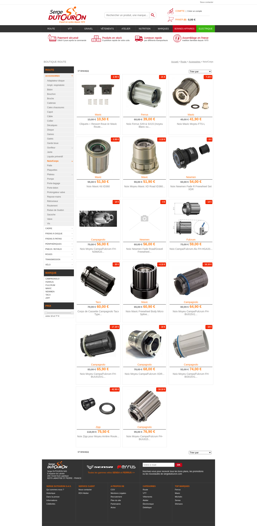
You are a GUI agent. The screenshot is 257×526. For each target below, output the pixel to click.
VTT (70, 28)
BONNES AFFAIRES (184, 28)
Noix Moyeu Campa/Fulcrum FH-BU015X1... (191, 313)
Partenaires (116, 504)
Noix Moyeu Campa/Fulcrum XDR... (145, 373)
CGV (113, 490)
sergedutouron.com (172, 474)
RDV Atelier (84, 493)
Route (51, 28)
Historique (50, 493)
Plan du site (116, 500)
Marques (163, 28)
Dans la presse (52, 497)
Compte (180, 11)
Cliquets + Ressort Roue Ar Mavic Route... (98, 125)
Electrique (206, 28)
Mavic (98, 114)
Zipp (98, 427)
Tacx (98, 302)
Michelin (178, 497)
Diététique (147, 507)
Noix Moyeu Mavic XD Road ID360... (144, 186)
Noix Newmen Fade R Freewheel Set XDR (190, 188)
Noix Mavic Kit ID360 (98, 186)
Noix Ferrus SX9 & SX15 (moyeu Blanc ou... (144, 125)
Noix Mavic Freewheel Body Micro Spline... (144, 313)
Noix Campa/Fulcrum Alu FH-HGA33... (191, 248)
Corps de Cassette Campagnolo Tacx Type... (98, 313)
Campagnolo (98, 239)
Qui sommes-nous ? (55, 490)
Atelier (126, 28)
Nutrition (144, 28)
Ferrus (144, 114)
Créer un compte (194, 11)
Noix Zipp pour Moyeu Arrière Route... (98, 436)
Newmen (191, 177)
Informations (51, 500)
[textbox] (127, 15)
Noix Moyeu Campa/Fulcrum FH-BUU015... (144, 438)
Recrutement (116, 497)
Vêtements (107, 28)
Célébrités (50, 504)
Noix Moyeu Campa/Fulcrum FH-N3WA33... (98, 250)
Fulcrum (191, 239)
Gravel (88, 28)
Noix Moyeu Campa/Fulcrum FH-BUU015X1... (98, 375)
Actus (113, 507)
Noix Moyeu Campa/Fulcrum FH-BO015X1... (191, 375)
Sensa (177, 500)
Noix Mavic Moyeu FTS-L (191, 123)
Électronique (148, 504)
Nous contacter (206, 2)
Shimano (179, 504)
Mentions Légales (118, 493)
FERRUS (127, 472)
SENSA (116, 472)
